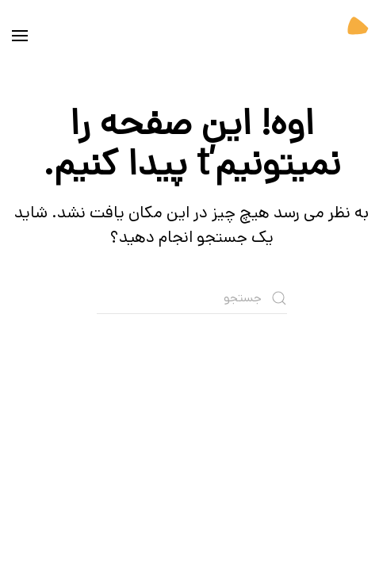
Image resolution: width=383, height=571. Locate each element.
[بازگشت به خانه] (331, 35)
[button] (20, 35)
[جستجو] (192, 298)
